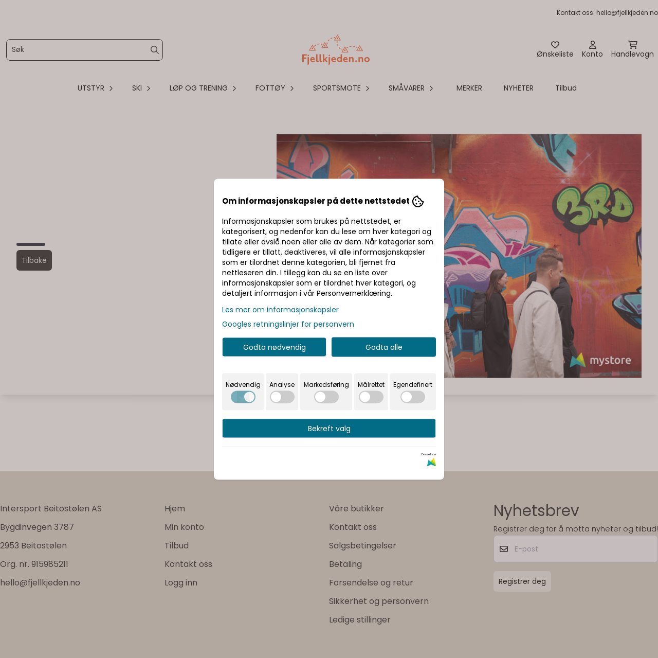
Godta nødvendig (274, 347)
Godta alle (384, 347)
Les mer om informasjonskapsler (280, 309)
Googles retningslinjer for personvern (288, 323)
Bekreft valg (329, 428)
